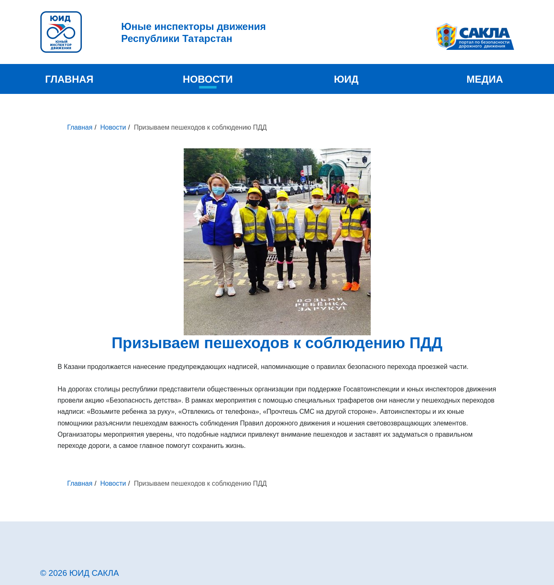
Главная (69, 79)
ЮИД (346, 79)
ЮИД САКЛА (94, 573)
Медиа (485, 79)
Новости (208, 79)
